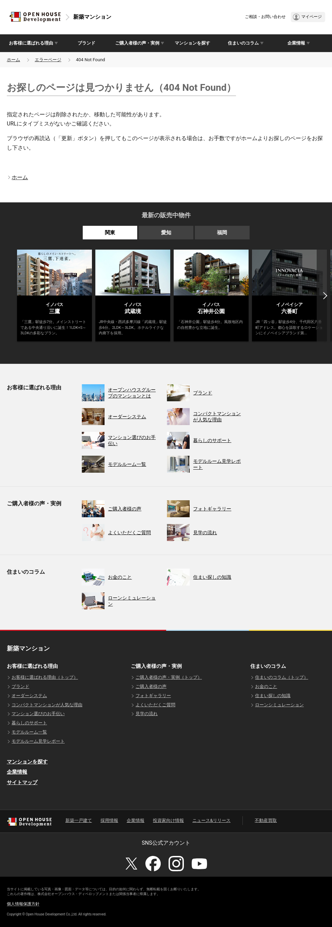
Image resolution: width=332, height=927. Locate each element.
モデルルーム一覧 (29, 732)
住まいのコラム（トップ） (281, 677)
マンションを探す (192, 43)
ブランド (86, 43)
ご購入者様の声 (151, 686)
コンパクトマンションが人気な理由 (47, 704)
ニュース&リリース (211, 820)
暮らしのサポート (29, 722)
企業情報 (17, 772)
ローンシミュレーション (279, 704)
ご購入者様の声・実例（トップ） (169, 677)
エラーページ (48, 59)
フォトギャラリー (153, 695)
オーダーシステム (29, 695)
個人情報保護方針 (23, 903)
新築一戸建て (78, 820)
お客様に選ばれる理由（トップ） (45, 677)
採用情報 (109, 820)
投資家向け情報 (168, 820)
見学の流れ (147, 713)
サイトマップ (22, 782)
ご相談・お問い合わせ (265, 16)
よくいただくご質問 (155, 704)
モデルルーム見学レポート (38, 741)
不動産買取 (266, 820)
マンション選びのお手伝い (38, 713)
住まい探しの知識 (272, 695)
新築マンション (92, 17)
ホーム (13, 59)
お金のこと (266, 686)
